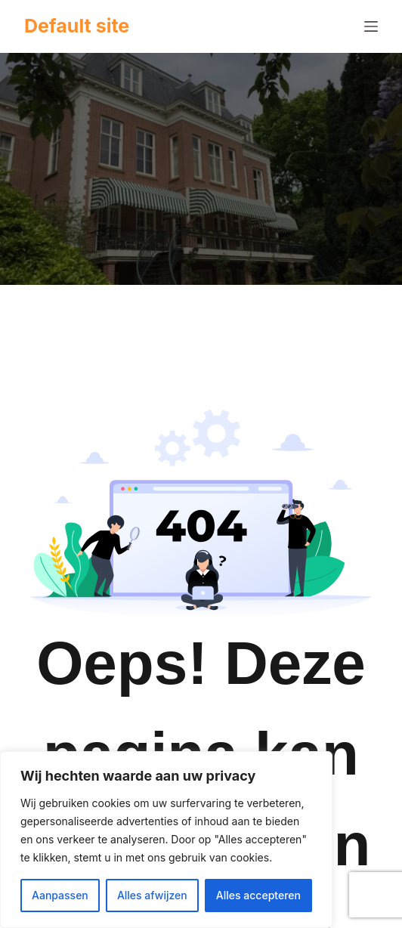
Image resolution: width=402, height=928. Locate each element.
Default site (76, 25)
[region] (166, 839)
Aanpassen (60, 895)
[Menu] (371, 26)
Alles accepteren (258, 895)
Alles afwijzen (152, 895)
